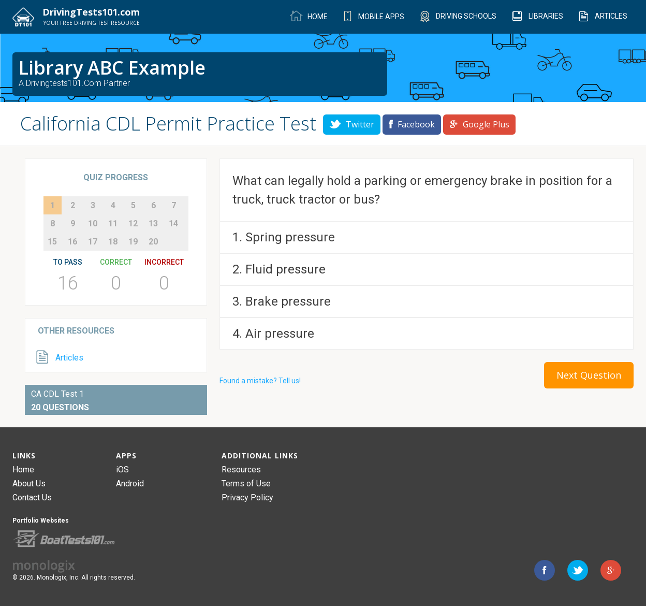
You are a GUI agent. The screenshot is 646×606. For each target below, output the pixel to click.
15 (52, 242)
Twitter (351, 124)
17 (92, 242)
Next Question (588, 375)
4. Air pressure (273, 333)
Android (130, 483)
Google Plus (479, 124)
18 (113, 242)
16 (72, 242)
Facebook (412, 124)
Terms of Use (246, 483)
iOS (122, 469)
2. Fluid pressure (279, 269)
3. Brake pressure (281, 301)
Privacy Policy (247, 497)
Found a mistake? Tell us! (260, 381)
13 (153, 223)
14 (173, 223)
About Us (29, 483)
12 (133, 223)
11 (113, 223)
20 (153, 242)
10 (92, 223)
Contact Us (32, 497)
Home (23, 469)
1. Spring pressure (283, 237)
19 (133, 242)
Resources (241, 469)
